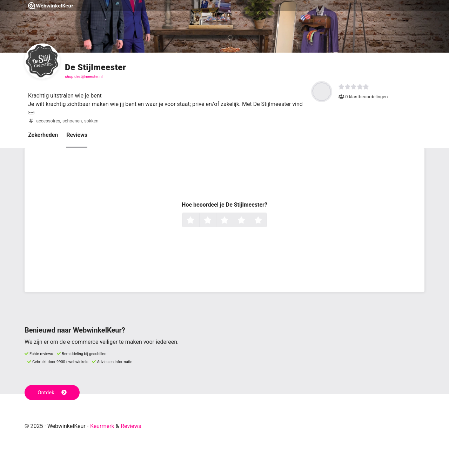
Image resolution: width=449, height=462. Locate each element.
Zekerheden (43, 135)
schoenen (72, 120)
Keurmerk (102, 426)
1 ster (198, 220)
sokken (91, 120)
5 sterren (266, 220)
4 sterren (249, 220)
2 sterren (215, 220)
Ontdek (52, 392)
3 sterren (232, 220)
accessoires (48, 120)
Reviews (76, 135)
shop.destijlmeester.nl (84, 76)
